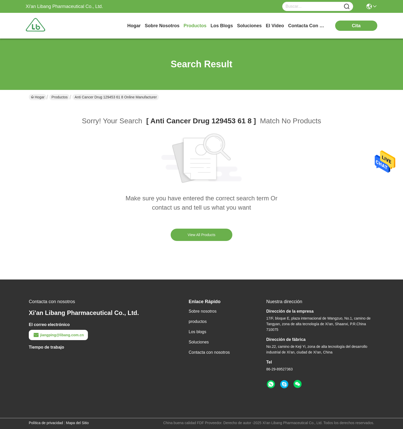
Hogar (134, 25)
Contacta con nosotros (209, 352)
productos (195, 25)
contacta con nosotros (307, 25)
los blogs (221, 25)
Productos (59, 97)
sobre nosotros (162, 25)
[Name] (347, 6)
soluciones (249, 25)
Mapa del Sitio (77, 423)
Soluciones (199, 342)
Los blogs (197, 332)
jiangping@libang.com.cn (58, 335)
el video (275, 25)
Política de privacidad (46, 423)
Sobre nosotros (203, 311)
